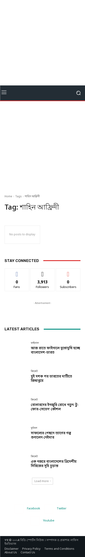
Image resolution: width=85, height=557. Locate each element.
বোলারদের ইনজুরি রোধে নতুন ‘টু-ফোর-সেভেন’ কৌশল (55, 407)
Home (8, 196)
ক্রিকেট (34, 371)
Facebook (33, 509)
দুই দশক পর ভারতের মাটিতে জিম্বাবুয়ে (51, 378)
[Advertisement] (42, 42)
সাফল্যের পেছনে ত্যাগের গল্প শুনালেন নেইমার (51, 435)
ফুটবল (34, 428)
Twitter (61, 509)
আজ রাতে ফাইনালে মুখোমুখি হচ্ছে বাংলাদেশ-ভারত (55, 350)
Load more (42, 481)
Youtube (48, 521)
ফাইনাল (35, 343)
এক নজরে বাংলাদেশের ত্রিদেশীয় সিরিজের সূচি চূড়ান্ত (54, 463)
